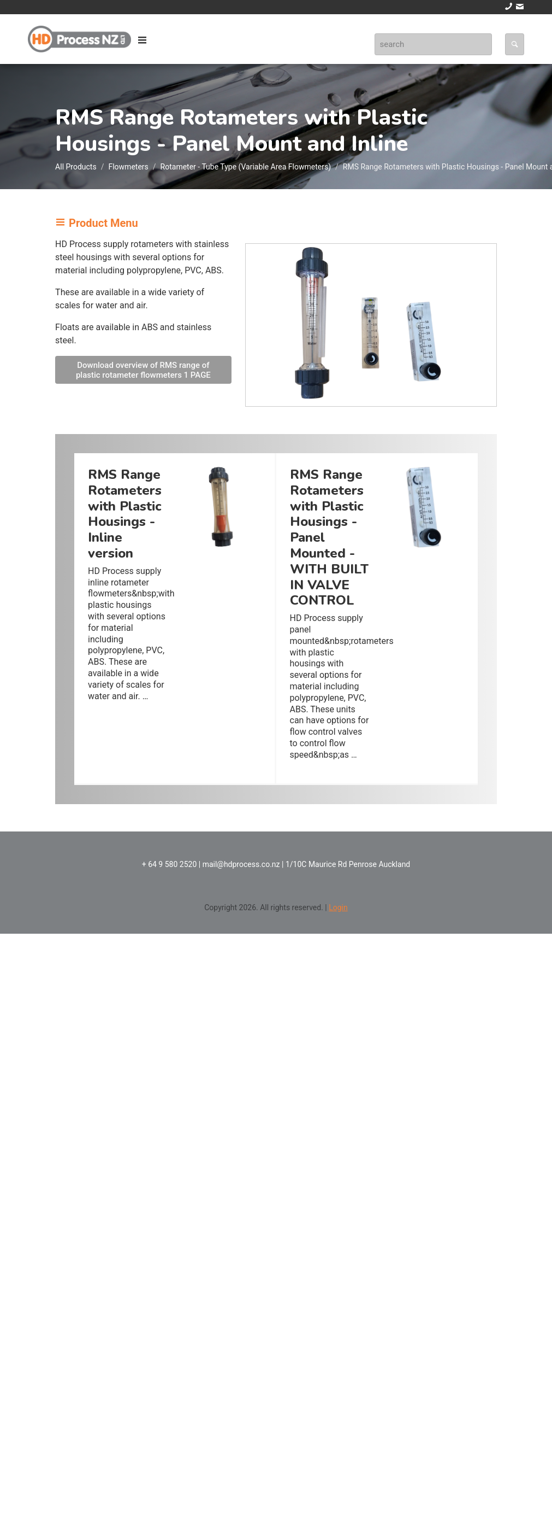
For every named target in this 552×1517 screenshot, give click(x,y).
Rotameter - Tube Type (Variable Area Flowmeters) (246, 166)
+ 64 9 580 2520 (169, 864)
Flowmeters (128, 166)
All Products (76, 166)
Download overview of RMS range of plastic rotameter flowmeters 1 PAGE (143, 370)
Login (338, 907)
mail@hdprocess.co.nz (241, 864)
